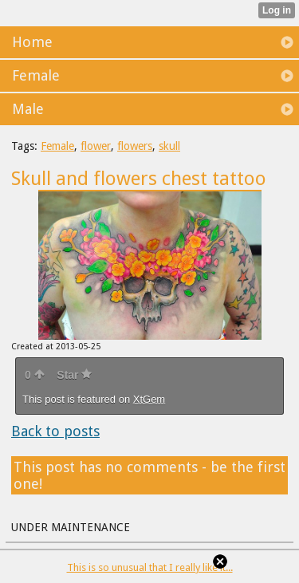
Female (57, 146)
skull (169, 146)
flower (96, 146)
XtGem (149, 399)
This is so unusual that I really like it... (150, 567)
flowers (134, 146)
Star (74, 374)
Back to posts (55, 431)
